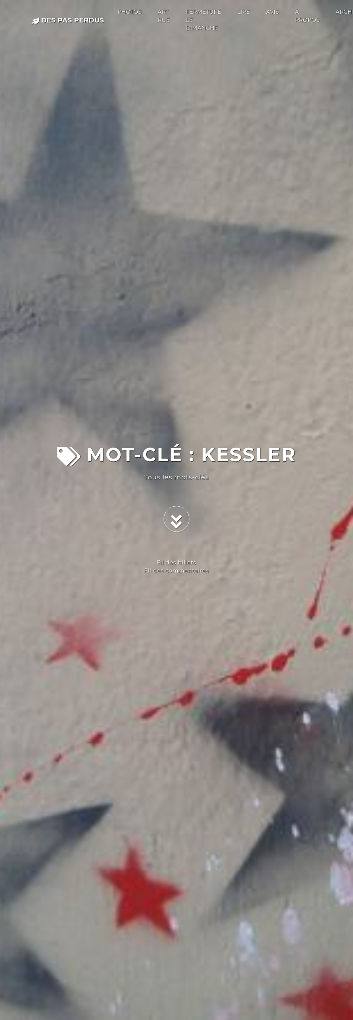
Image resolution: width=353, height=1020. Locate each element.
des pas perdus (68, 20)
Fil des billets (176, 562)
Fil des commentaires (176, 570)
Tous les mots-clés (176, 477)
